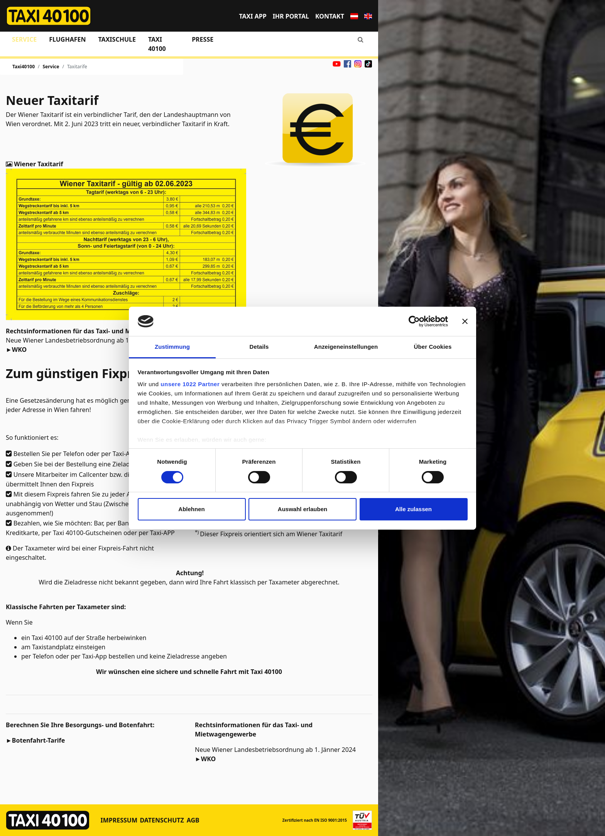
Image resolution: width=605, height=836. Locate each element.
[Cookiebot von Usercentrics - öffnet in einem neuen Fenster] (414, 321)
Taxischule (116, 39)
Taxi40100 (23, 66)
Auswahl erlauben (302, 509)
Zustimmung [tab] (172, 346)
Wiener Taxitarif (37, 164)
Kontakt (329, 16)
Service (24, 39)
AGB (193, 820)
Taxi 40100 (157, 44)
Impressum (119, 820)
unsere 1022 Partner (190, 384)
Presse (202, 39)
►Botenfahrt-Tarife (35, 740)
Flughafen (67, 39)
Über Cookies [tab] (433, 346)
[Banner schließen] (465, 321)
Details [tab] (259, 346)
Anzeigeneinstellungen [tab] (346, 346)
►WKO (16, 349)
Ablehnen (191, 509)
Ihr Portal (291, 16)
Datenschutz (162, 820)
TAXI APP (252, 16)
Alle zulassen (413, 509)
